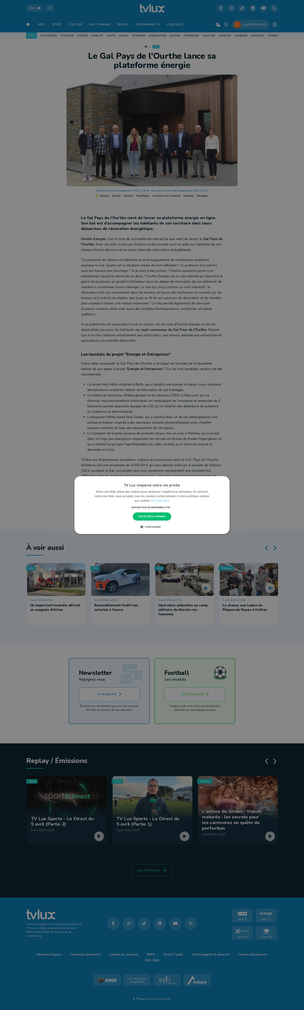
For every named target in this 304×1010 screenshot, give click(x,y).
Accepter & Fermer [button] (152, 516)
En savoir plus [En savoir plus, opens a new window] (160, 500)
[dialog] (152, 505)
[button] (152, 507)
